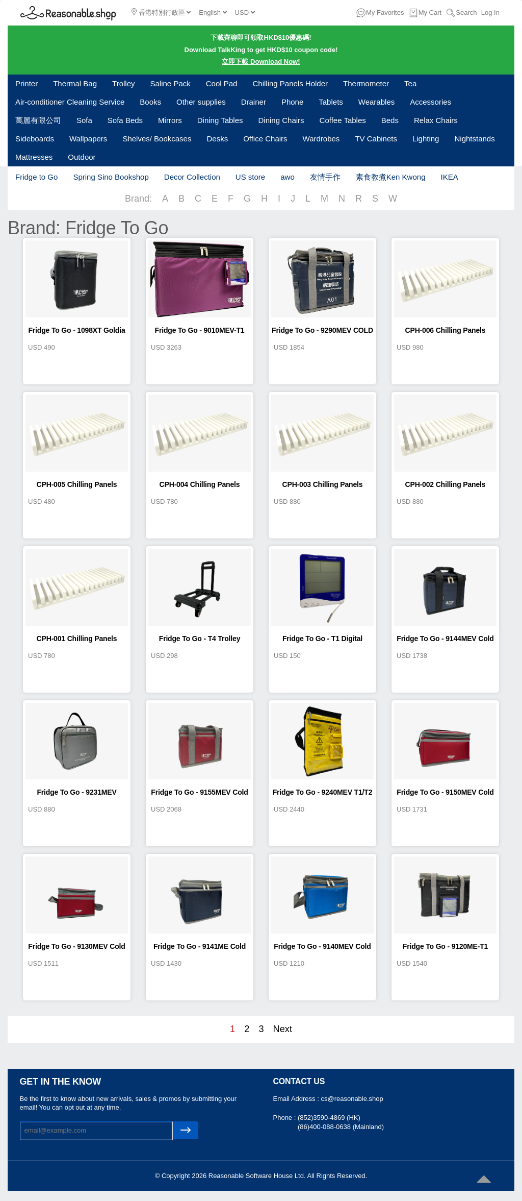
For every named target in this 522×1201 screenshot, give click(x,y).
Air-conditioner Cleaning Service (69, 101)
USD (245, 12)
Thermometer (366, 83)
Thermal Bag (75, 83)
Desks (217, 138)
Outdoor (81, 157)
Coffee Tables (343, 120)
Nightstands (474, 138)
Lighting (425, 138)
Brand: (138, 198)
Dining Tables (220, 120)
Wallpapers (88, 138)
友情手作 (325, 177)
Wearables (376, 101)
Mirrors (170, 120)
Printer (26, 83)
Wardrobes (321, 138)
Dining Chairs (281, 120)
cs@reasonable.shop (352, 1098)
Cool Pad (222, 83)
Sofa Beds (125, 120)
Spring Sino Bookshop (110, 177)
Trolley (123, 83)
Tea (410, 83)
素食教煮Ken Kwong (391, 177)
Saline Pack (170, 83)
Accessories (430, 101)
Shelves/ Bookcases (156, 138)
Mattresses (34, 157)
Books (150, 101)
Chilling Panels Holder (290, 83)
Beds (390, 120)
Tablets (331, 101)
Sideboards (34, 138)
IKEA (449, 177)
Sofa (84, 120)
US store (250, 177)
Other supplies (201, 101)
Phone (292, 101)
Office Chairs (265, 138)
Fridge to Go (36, 177)
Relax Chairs (436, 120)
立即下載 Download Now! (261, 61)
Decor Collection (192, 177)
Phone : (285, 1117)
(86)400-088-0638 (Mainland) (341, 1127)
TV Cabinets (376, 138)
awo (287, 177)
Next (282, 1029)
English (212, 12)
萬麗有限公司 (38, 120)
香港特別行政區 (161, 12)
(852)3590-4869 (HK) (329, 1117)
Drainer (253, 101)
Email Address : (297, 1098)
